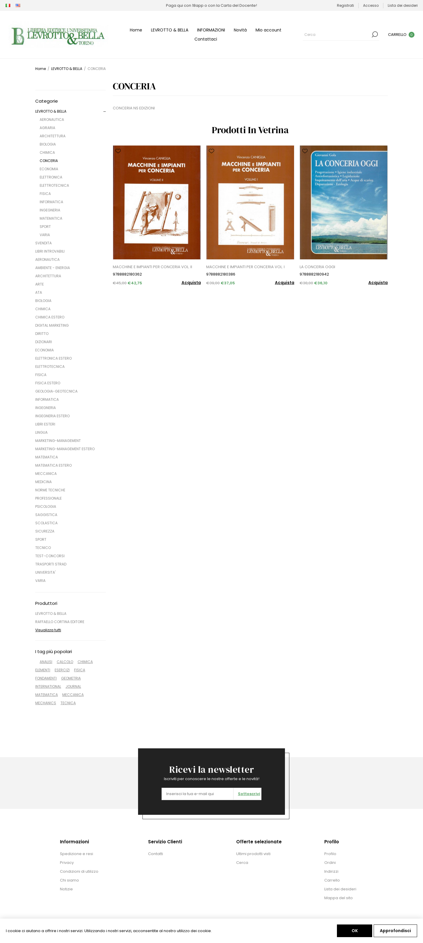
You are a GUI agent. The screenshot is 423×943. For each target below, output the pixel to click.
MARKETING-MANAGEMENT (58, 440)
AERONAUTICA (52, 119)
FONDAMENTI (46, 678)
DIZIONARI (43, 341)
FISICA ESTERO (47, 382)
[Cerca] (336, 34)
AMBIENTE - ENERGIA (52, 267)
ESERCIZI (62, 669)
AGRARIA (47, 127)
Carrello (332, 880)
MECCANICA (46, 473)
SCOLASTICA (46, 522)
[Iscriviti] (197, 794)
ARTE (39, 284)
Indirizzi (331, 871)
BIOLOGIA (48, 144)
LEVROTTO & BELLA (50, 111)
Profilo (330, 854)
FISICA (45, 193)
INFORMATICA (51, 201)
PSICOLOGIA (45, 506)
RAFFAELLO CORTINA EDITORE (59, 621)
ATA (38, 292)
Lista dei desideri (340, 889)
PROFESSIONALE (48, 498)
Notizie (66, 889)
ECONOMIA (49, 168)
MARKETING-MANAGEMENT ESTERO (65, 448)
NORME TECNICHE (50, 490)
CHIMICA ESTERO (49, 317)
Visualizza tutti (48, 629)
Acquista (191, 283)
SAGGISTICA (46, 514)
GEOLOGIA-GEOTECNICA (56, 391)
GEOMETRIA (71, 678)
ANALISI (46, 661)
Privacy (67, 862)
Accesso (371, 5)
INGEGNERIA (50, 210)
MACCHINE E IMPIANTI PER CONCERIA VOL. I (245, 267)
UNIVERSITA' (45, 572)
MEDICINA (43, 481)
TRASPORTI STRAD (50, 564)
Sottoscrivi (249, 794)
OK (355, 931)
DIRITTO (41, 333)
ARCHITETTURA (53, 135)
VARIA (45, 234)
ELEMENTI (42, 669)
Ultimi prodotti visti (253, 854)
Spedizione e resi (76, 854)
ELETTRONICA (51, 177)
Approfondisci (395, 931)
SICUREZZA (44, 531)
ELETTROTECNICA (54, 185)
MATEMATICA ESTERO (53, 465)
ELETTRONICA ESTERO (53, 358)
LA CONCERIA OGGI (317, 267)
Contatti (155, 854)
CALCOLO (65, 661)
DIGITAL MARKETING (52, 325)
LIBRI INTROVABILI (50, 251)
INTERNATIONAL (48, 686)
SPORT (45, 226)
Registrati (345, 5)
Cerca (374, 34)
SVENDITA (43, 243)
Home (40, 68)
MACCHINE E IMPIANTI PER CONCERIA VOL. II (152, 267)
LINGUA (41, 432)
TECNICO (43, 547)
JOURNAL (73, 686)
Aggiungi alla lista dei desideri (118, 151)
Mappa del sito (338, 898)
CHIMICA (47, 152)
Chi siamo (69, 880)
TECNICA (68, 702)
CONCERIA (49, 160)
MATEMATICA (51, 218)
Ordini (330, 862)
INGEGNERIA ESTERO (52, 415)
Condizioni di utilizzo (79, 871)
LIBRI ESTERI (45, 424)
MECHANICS (45, 702)
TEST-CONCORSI (50, 555)
